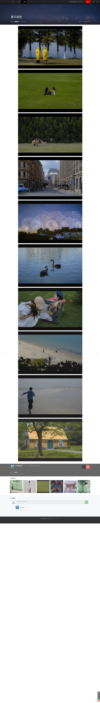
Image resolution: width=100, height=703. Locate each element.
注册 (93, 1)
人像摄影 (16, 472)
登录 (97, 1)
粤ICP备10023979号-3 (56, 518)
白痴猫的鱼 (18, 466)
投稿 (88, 1)
